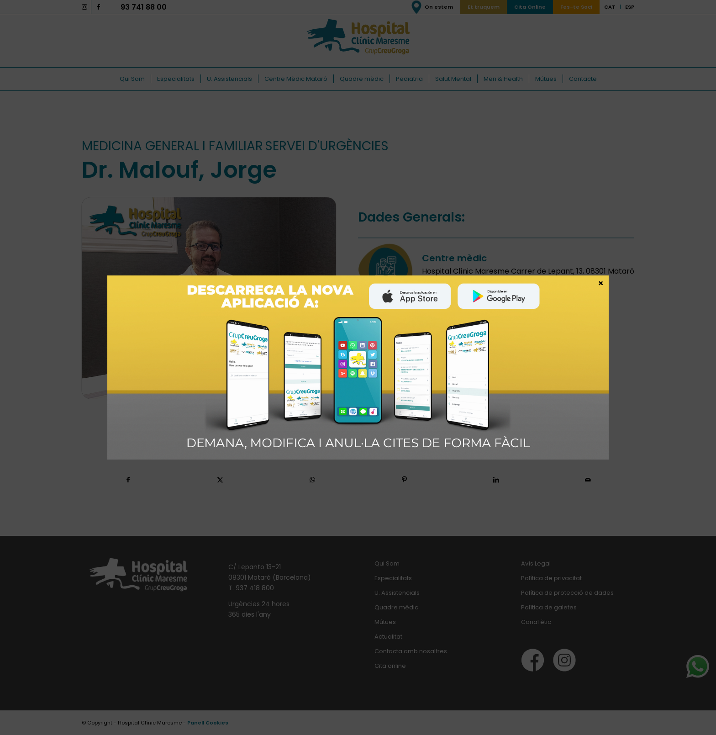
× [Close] (601, 283)
